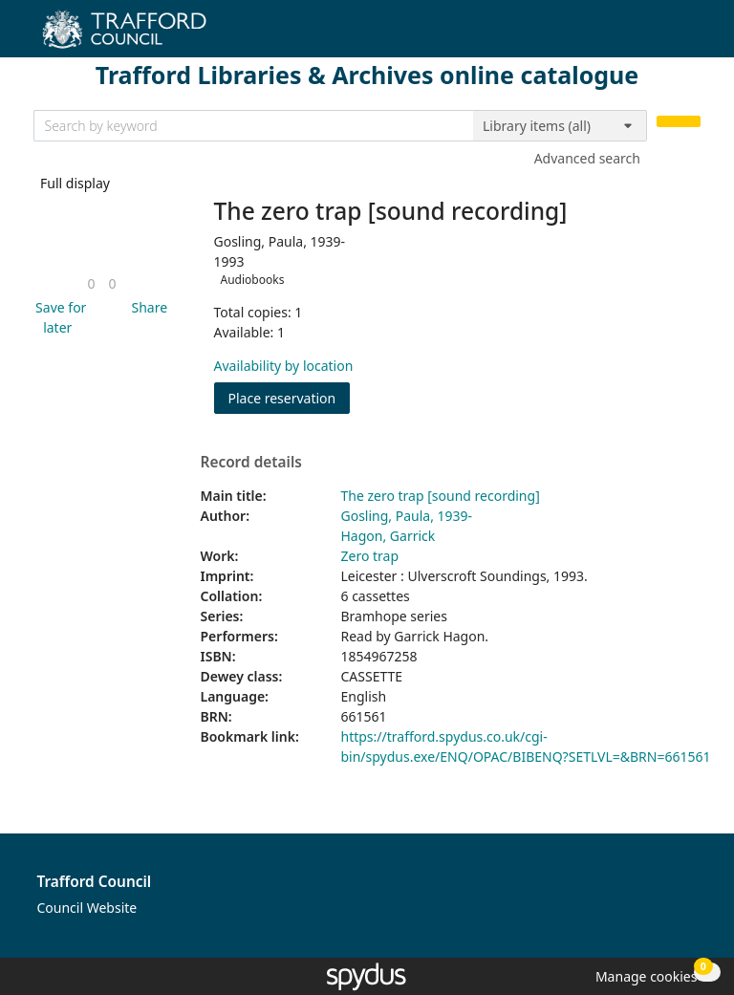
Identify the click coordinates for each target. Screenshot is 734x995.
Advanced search (587, 158)
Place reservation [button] (289, 397)
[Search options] (560, 126)
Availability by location (284, 366)
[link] (91, 283)
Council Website (87, 907)
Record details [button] (251, 462)
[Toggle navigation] (690, 35)
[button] (58, 317)
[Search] (679, 122)
